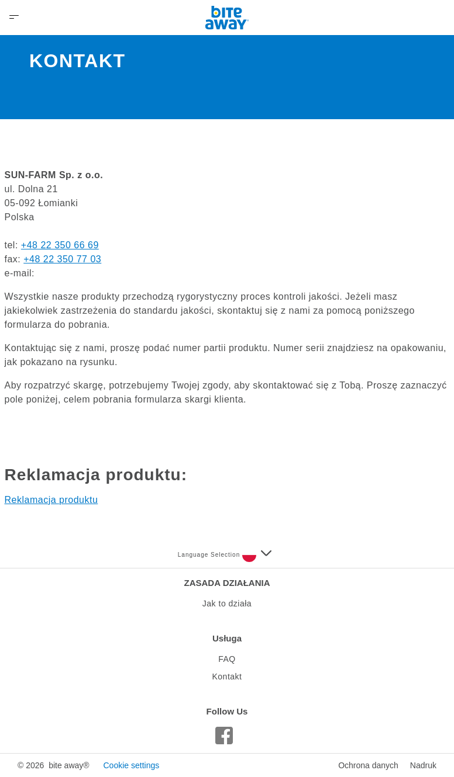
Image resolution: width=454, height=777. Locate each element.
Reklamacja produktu (51, 500)
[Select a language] (256, 555)
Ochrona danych (368, 765)
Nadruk (423, 765)
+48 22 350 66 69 (60, 245)
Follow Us (227, 711)
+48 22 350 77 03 (62, 259)
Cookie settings (131, 765)
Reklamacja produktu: (96, 475)
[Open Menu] (14, 17)
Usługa (227, 638)
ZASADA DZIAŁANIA (227, 583)
